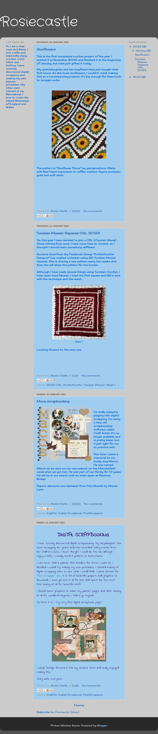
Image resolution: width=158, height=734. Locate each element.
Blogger (102, 725)
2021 (137, 77)
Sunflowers (46, 49)
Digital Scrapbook (70, 513)
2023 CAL (54, 385)
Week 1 (110, 385)
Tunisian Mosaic (94, 385)
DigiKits (52, 513)
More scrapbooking (53, 401)
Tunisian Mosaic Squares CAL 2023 (68, 233)
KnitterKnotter (73, 385)
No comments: (92, 211)
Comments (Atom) (67, 712)
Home (79, 705)
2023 (137, 46)
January (141, 50)
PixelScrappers (93, 513)
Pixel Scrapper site (49, 576)
